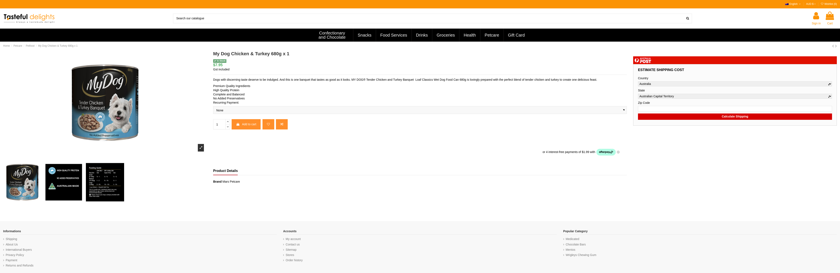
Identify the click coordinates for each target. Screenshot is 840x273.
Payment (11, 260)
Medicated (572, 239)
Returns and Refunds (19, 265)
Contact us (293, 244)
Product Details (225, 171)
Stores (290, 255)
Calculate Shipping (735, 116)
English (793, 4)
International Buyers (19, 249)
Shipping (11, 239)
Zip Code (644, 102)
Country (643, 78)
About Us (12, 244)
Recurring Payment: (226, 102)
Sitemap (291, 249)
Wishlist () (828, 4)
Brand (217, 181)
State (641, 90)
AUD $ (811, 4)
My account (293, 239)
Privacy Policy (15, 255)
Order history (294, 260)
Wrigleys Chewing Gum (581, 255)
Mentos (570, 249)
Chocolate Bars (576, 244)
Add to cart (246, 124)
